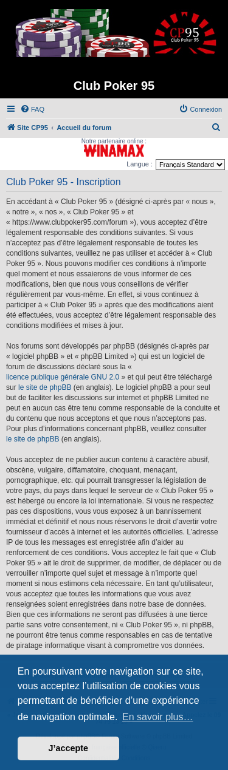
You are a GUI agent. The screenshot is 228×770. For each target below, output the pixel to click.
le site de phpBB (44, 387)
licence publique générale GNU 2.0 (62, 377)
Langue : (139, 164)
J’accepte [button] (69, 748)
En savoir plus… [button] (157, 717)
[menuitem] (32, 109)
